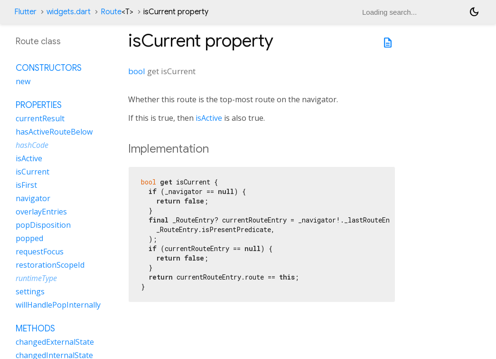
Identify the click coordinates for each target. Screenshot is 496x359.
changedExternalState (55, 342)
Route (117, 12)
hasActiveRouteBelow (54, 131)
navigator (33, 198)
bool (136, 71)
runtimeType (36, 278)
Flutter (25, 12)
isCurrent (32, 171)
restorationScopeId (50, 265)
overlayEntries (41, 211)
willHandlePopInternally (58, 305)
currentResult (40, 118)
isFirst (26, 185)
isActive (209, 118)
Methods (35, 328)
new (23, 81)
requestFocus (40, 251)
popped (29, 238)
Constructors (49, 68)
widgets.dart (69, 12)
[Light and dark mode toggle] (474, 11)
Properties (39, 105)
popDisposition (43, 225)
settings (30, 291)
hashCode (32, 145)
